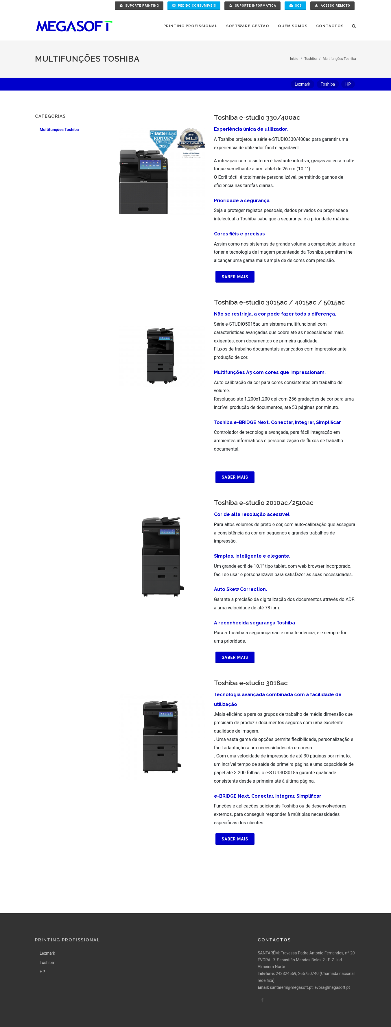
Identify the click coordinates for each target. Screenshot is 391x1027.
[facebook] (262, 959)
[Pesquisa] (354, 25)
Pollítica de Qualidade (142, 1011)
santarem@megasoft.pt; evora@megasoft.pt (310, 947)
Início (294, 59)
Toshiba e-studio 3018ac (251, 683)
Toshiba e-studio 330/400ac (257, 117)
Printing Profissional (67, 899)
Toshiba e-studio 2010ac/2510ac (263, 502)
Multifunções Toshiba (339, 59)
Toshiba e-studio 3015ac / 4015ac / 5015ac (279, 302)
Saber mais (235, 276)
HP (42, 931)
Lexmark (47, 912)
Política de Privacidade (55, 1011)
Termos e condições (99, 1011)
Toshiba (311, 59)
